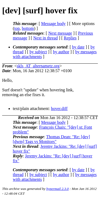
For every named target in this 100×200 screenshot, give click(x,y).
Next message (60, 33)
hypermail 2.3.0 (57, 189)
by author (61, 52)
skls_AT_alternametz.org (38, 66)
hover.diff (59, 108)
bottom (28, 28)
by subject (38, 52)
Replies (70, 38)
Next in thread (45, 38)
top (16, 28)
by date (78, 47)
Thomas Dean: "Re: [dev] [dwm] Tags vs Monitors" (51, 139)
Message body (53, 23)
